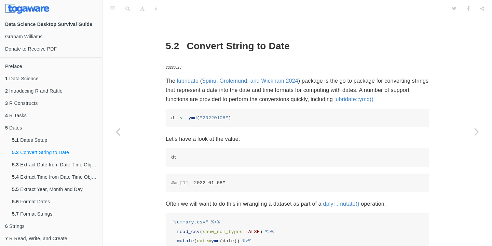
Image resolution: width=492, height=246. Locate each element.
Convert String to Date (40, 152)
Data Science (22, 78)
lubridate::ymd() (353, 99)
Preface (13, 66)
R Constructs (21, 103)
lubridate (188, 81)
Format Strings (32, 214)
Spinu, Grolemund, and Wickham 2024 (250, 81)
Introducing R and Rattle (34, 91)
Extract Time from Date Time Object (55, 177)
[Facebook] (468, 8)
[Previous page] (117, 131)
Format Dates (31, 201)
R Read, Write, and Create (36, 238)
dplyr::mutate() (341, 204)
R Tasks (16, 115)
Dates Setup (29, 140)
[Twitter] (454, 8)
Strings (15, 226)
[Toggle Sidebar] (112, 8)
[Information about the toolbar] (156, 8)
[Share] (482, 8)
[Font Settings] (142, 8)
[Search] (127, 8)
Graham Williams (24, 36)
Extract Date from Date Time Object (55, 164)
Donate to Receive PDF (31, 49)
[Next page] (476, 131)
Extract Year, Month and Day (47, 189)
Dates (13, 128)
